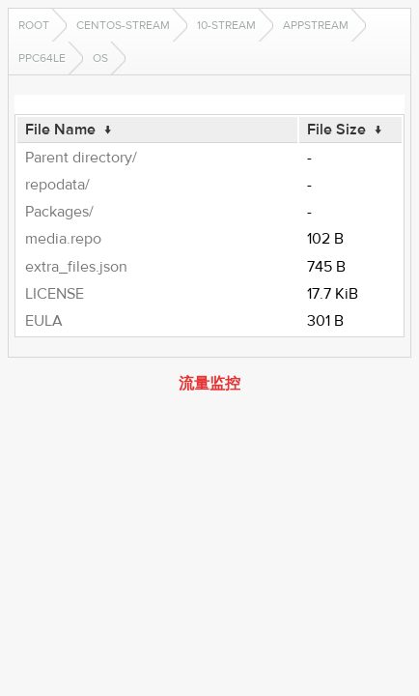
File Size (336, 129)
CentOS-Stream (123, 25)
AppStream (316, 25)
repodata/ (57, 184)
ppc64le (42, 58)
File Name (60, 129)
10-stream (226, 25)
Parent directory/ (81, 157)
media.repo (63, 238)
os (100, 58)
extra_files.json (76, 266)
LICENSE (54, 294)
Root (33, 25)
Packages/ (59, 211)
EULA (44, 321)
